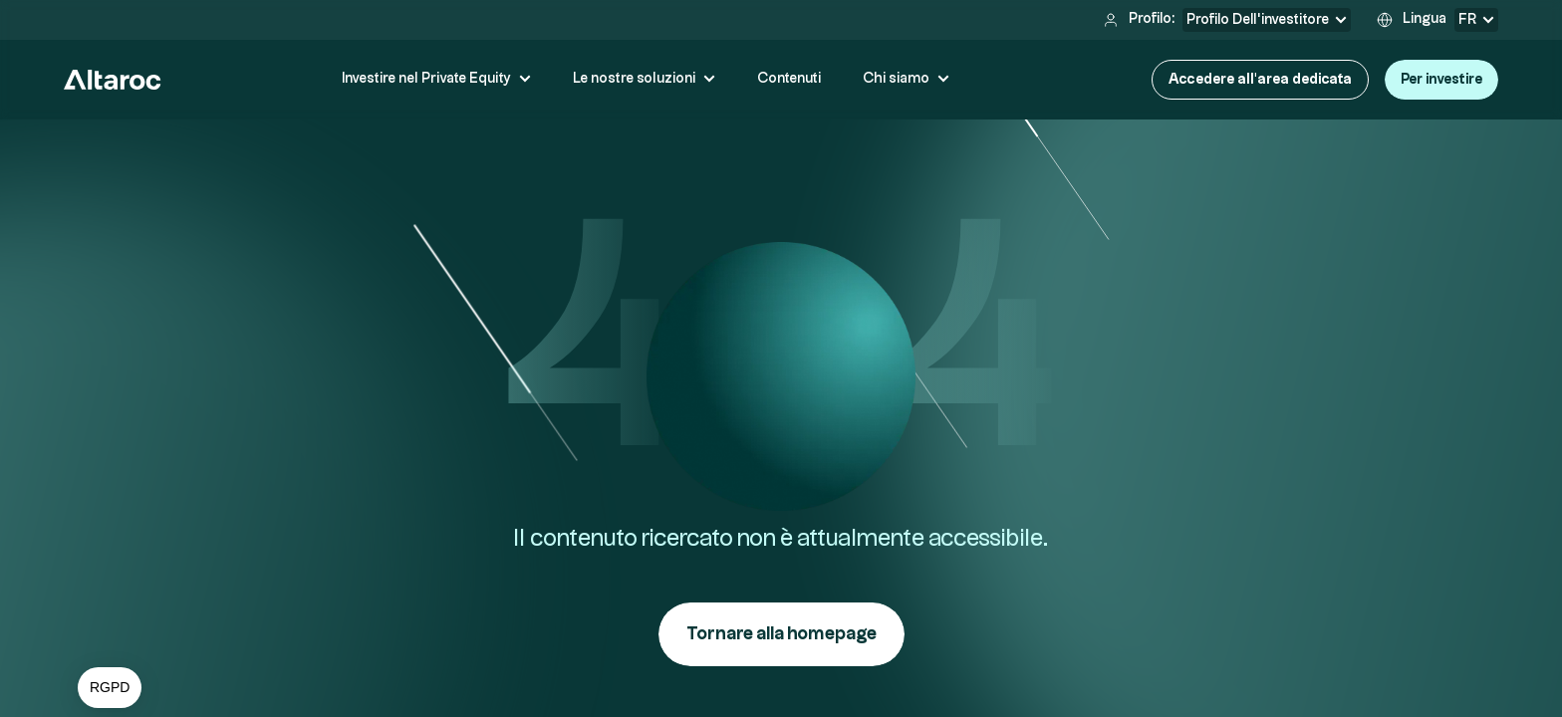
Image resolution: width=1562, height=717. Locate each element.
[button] (109, 688)
